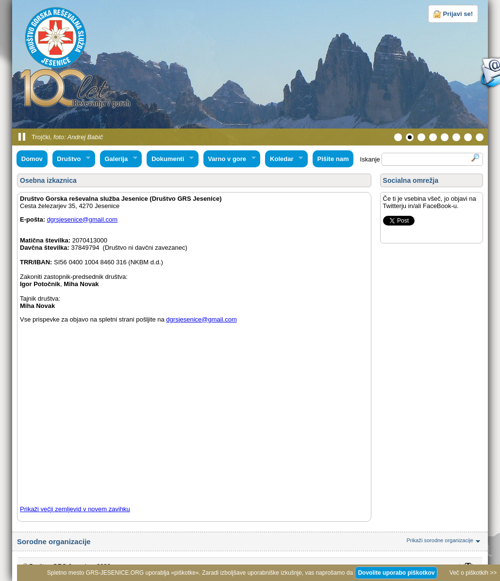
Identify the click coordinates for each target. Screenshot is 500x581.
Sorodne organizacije (250, 541)
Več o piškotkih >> (473, 572)
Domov (32, 158)
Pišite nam (333, 158)
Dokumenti (170, 159)
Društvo (71, 159)
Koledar (284, 159)
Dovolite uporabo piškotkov (396, 572)
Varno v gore (229, 159)
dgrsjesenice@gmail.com (82, 219)
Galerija (118, 159)
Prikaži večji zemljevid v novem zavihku (75, 509)
